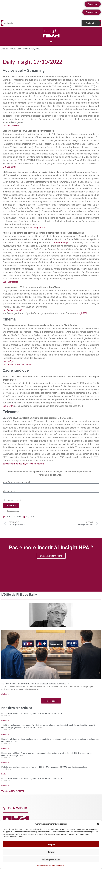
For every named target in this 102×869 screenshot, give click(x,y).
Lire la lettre (8, 406)
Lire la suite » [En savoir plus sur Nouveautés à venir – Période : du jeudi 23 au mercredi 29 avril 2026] (5, 720)
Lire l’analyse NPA (11, 125)
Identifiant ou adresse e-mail (16, 482)
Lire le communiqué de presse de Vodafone (23, 463)
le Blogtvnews (38, 227)
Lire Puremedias (10, 282)
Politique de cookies (44, 866)
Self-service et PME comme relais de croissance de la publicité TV (35, 683)
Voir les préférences (51, 859)
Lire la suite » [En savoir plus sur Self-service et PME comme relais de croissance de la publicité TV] (5, 694)
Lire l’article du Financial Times (17, 364)
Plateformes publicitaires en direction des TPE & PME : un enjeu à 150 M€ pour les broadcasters (44, 767)
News (12, 48)
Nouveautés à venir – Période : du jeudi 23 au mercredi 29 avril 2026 (31, 713)
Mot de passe (9, 491)
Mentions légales (58, 866)
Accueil (4, 48)
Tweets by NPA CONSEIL (13, 791)
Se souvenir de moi (12, 500)
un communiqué (61, 242)
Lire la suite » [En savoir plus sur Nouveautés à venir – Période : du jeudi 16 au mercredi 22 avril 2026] (5, 785)
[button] (98, 823)
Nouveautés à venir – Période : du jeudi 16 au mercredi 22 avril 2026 (31, 778)
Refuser (51, 852)
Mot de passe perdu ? (11, 511)
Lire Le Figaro (9, 361)
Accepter (51, 844)
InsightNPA (81, 313)
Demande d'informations (51, 555)
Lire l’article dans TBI (12, 310)
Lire (9, 166)
